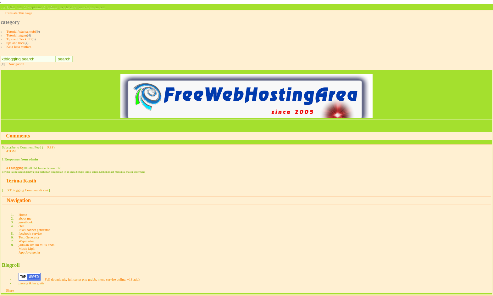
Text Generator (29, 237)
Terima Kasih (21, 181)
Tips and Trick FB (19, 39)
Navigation (16, 64)
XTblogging (15, 168)
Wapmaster (26, 241)
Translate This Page (18, 13)
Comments (18, 136)
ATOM (11, 151)
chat (21, 226)
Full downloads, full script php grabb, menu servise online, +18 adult (92, 279)
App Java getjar (29, 252)
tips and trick (16, 43)
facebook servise (30, 233)
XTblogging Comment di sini (27, 190)
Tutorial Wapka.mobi (21, 31)
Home (23, 214)
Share (10, 290)
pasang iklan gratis (31, 283)
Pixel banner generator (34, 230)
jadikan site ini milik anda (36, 245)
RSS (50, 147)
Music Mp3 (27, 248)
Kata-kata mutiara (19, 46)
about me (25, 218)
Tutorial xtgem (17, 35)
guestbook (26, 222)
